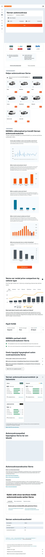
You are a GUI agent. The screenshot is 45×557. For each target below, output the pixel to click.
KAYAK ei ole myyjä (25, 549)
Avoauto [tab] (39, 289)
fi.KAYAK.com (8, 538)
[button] (2, 6)
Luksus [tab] (34, 289)
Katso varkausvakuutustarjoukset (12, 477)
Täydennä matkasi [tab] (26, 501)
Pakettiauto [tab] (29, 289)
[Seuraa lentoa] (2, 23)
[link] (24, 267)
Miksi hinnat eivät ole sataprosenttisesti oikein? (25, 553)
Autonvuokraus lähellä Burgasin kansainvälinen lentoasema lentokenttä (32, 509)
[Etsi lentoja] (2, 10)
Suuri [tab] (19, 289)
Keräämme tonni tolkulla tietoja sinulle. (25, 551)
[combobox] (10, 15)
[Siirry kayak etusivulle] (8, 6)
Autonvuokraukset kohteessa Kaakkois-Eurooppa (13, 539)
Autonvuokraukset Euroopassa (19, 538)
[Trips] (2, 29)
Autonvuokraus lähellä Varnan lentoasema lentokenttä (15, 509)
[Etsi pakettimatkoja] (2, 17)
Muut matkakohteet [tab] (18, 501)
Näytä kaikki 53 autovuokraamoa (12, 427)
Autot (12, 538)
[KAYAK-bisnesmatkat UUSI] (2, 25)
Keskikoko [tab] (14, 289)
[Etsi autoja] (2, 15)
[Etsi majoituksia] (2, 12)
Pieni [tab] (9, 289)
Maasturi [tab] (23, 289)
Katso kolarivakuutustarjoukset (12, 475)
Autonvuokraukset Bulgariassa (30, 538)
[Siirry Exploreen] (2, 20)
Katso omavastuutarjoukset (11, 486)
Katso (16, 106)
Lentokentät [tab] (10, 501)
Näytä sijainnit (21, 397)
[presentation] (42, 377)
